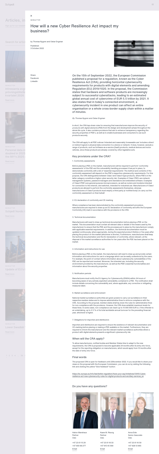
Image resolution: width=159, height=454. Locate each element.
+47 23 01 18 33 (106, 442)
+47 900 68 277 (79, 445)
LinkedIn (34, 81)
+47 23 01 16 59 (134, 442)
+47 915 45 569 (106, 445)
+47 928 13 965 (134, 445)
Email (74, 448)
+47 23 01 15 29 (79, 442)
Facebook (34, 78)
